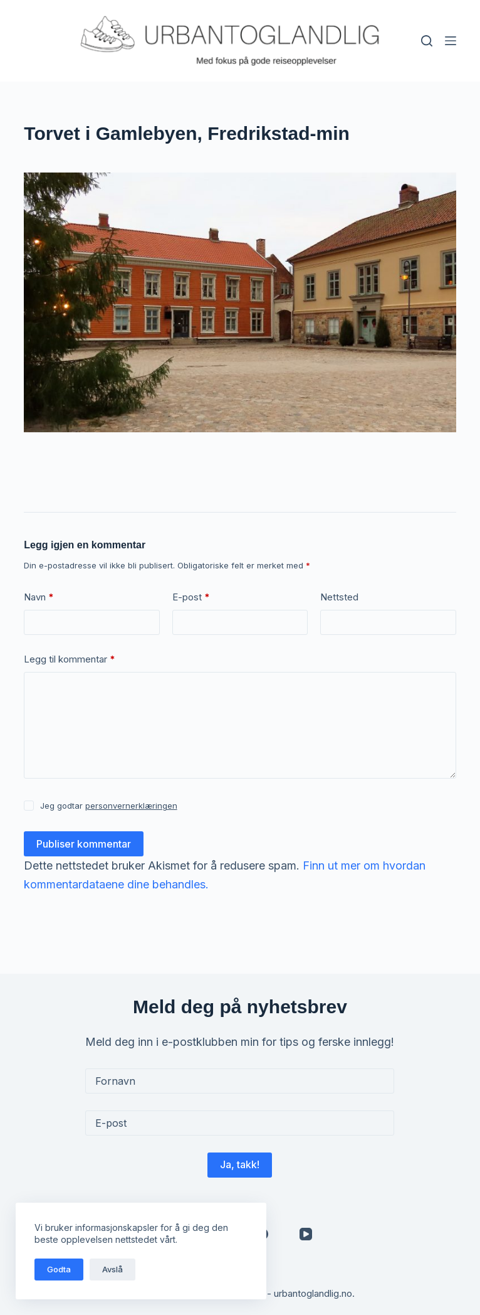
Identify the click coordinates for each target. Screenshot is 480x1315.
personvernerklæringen (131, 806)
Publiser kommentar (83, 844)
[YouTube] (306, 1234)
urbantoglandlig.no (313, 1293)
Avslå (112, 1269)
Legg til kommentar (69, 660)
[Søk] (426, 40)
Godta (59, 1269)
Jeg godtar (108, 806)
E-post (191, 597)
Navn (39, 597)
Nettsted (339, 597)
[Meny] (450, 40)
